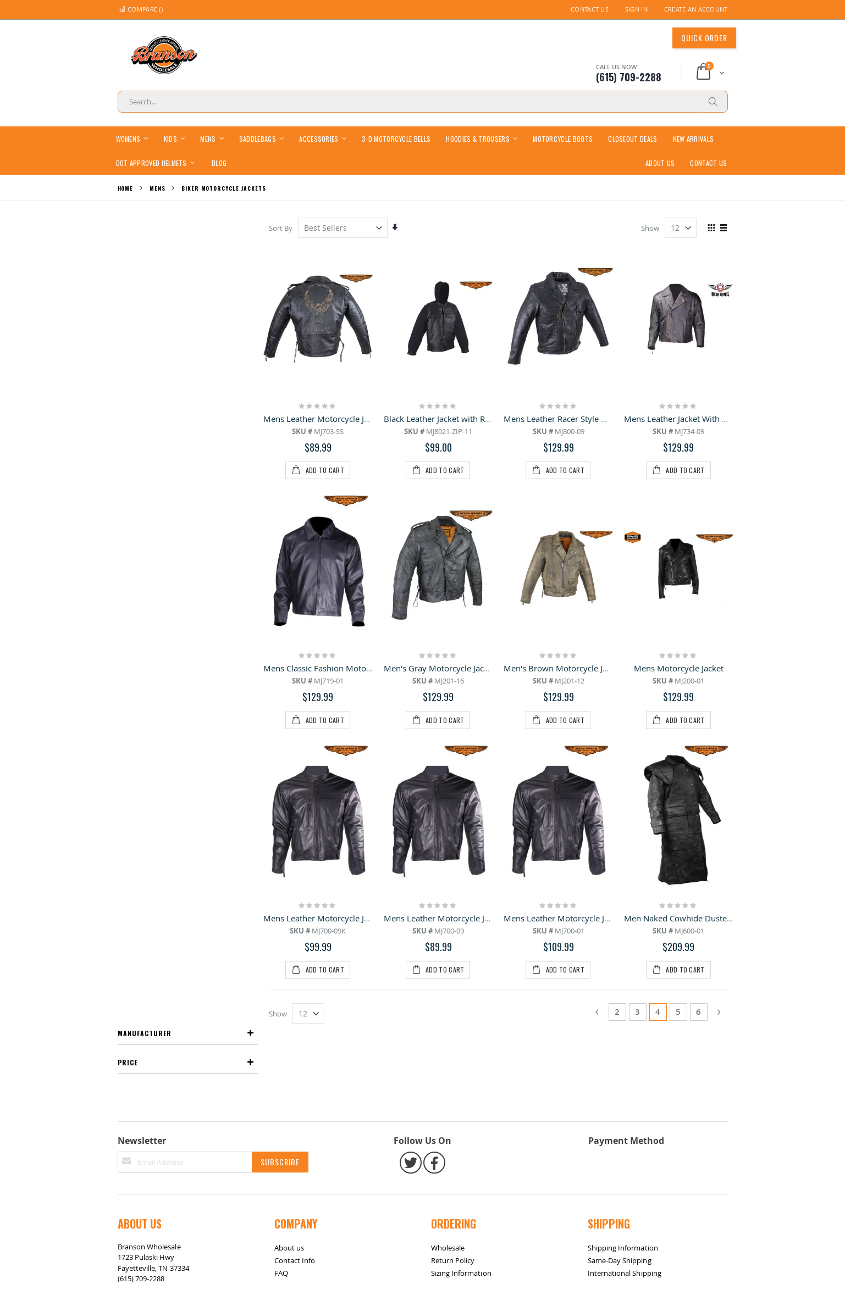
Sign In (636, 9)
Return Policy (453, 954)
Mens (157, 188)
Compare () (140, 9)
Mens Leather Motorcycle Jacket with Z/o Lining (594, 681)
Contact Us (590, 9)
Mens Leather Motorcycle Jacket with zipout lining (358, 681)
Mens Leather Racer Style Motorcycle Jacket (586, 418)
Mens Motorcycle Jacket (679, 549)
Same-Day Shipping (619, 954)
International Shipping (624, 966)
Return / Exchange (189, 1037)
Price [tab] (127, 256)
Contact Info (295, 954)
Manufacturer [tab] (145, 227)
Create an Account (696, 9)
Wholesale (448, 941)
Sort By (282, 228)
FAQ (281, 966)
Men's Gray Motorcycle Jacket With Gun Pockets (474, 549)
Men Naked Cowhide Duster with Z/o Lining (706, 681)
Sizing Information (461, 966)
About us (289, 941)
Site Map (137, 1037)
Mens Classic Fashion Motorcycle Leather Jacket (354, 549)
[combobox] (423, 102)
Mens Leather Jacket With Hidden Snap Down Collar (721, 418)
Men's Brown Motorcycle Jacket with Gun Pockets (597, 549)
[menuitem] (219, 162)
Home (126, 188)
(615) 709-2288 (141, 972)
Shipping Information (623, 941)
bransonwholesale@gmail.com (168, 994)
